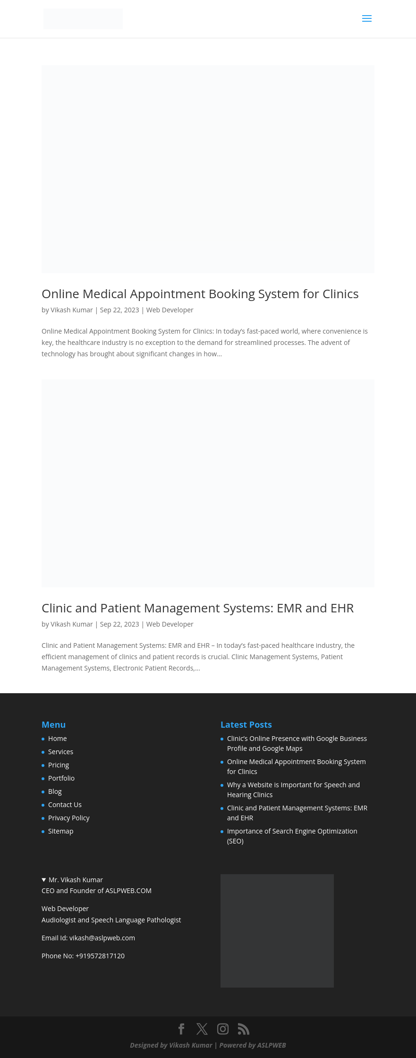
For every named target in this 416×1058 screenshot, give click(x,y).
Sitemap (60, 830)
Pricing (58, 764)
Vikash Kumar (72, 309)
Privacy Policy (68, 817)
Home (57, 738)
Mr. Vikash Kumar (76, 879)
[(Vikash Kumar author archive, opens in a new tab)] (277, 985)
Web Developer (170, 309)
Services (60, 751)
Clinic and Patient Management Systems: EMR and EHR (198, 607)
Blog (55, 791)
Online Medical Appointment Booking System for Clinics (200, 293)
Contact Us (65, 804)
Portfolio (61, 778)
